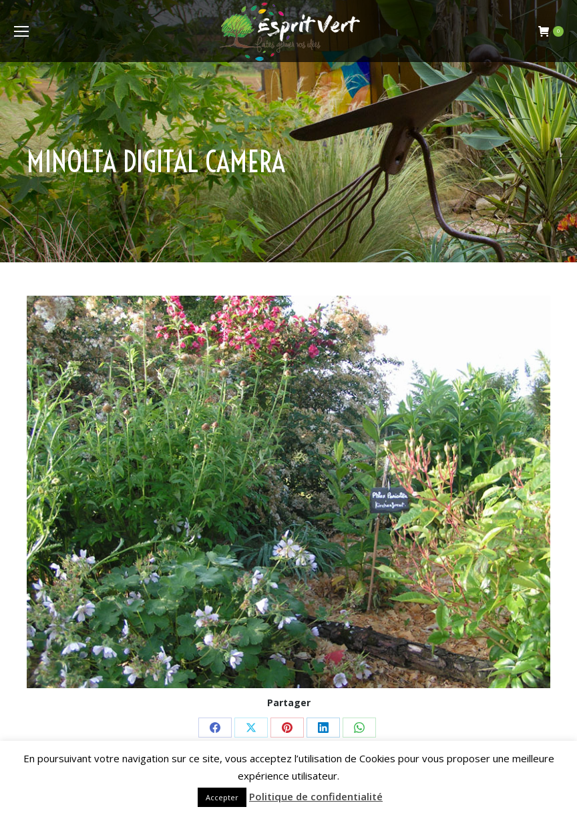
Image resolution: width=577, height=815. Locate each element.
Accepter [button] (222, 797)
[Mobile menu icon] (21, 31)
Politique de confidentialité (316, 796)
